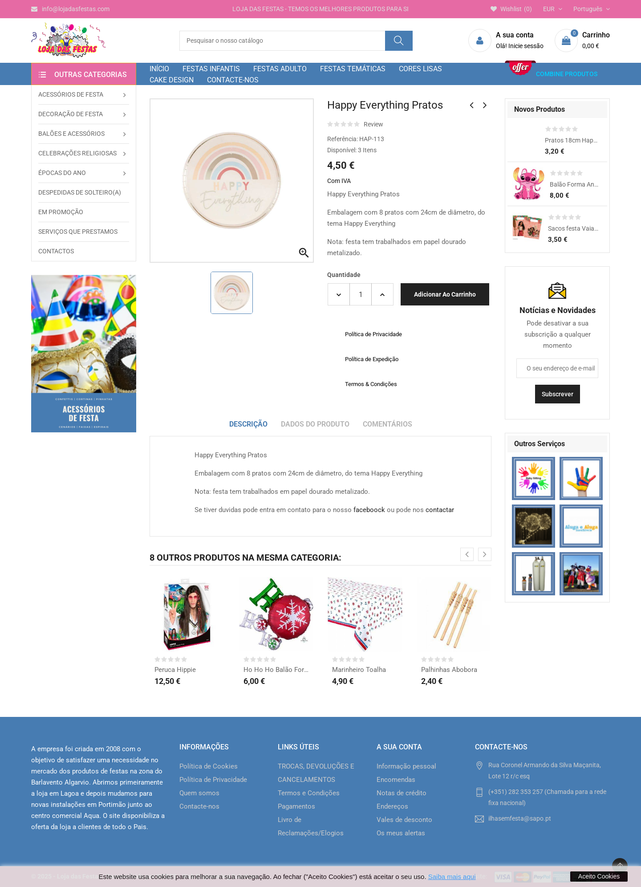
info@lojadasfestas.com (70, 8)
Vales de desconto (404, 820)
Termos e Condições (309, 793)
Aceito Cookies (599, 876)
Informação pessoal (406, 766)
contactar (440, 510)
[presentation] (467, 554)
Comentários (387, 424)
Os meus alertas (401, 833)
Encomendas (396, 780)
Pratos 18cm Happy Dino (571, 140)
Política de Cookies (208, 766)
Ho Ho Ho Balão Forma (276, 670)
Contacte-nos (199, 806)
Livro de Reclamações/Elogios (311, 826)
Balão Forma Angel (574, 184)
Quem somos (199, 793)
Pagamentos (296, 806)
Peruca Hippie (175, 670)
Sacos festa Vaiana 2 (573, 228)
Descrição (248, 424)
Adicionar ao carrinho (445, 294)
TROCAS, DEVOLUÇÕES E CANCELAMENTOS (316, 773)
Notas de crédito (401, 793)
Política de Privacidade (213, 780)
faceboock (369, 510)
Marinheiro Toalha (359, 670)
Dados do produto (315, 424)
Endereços (392, 806)
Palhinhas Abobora (449, 670)
